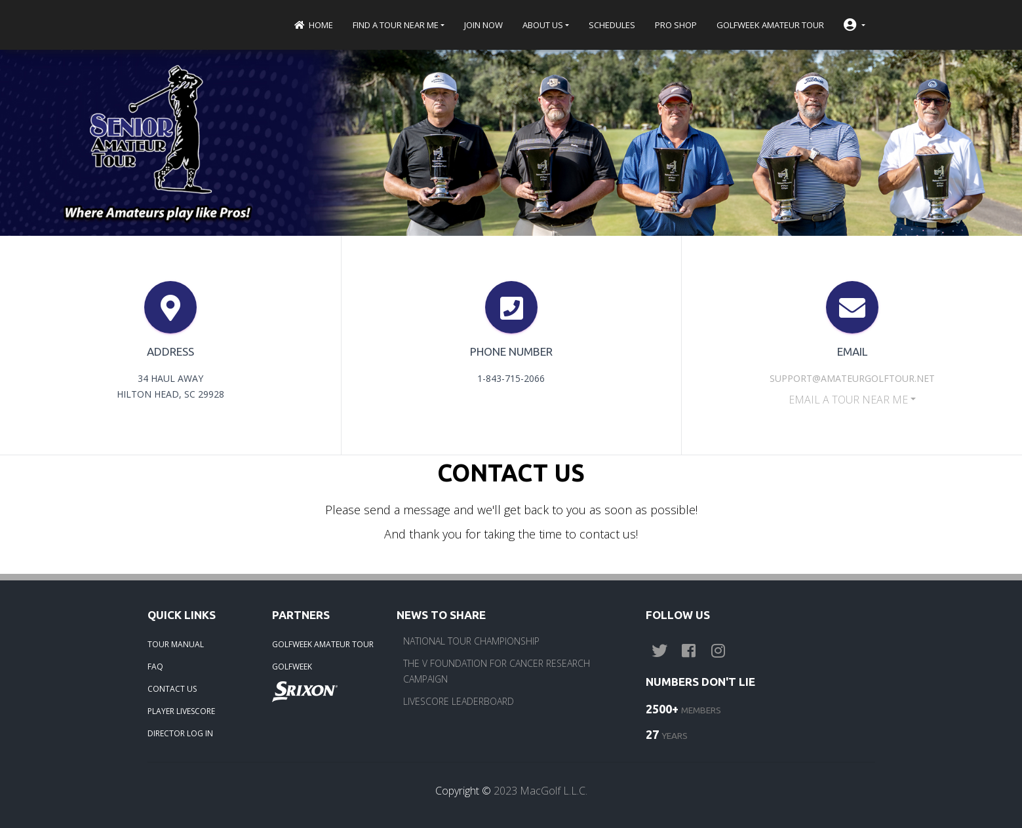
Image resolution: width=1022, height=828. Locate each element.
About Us (542, 25)
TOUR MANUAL (175, 644)
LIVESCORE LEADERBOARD (458, 701)
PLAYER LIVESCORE (181, 711)
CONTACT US (172, 688)
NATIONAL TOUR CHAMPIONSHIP (471, 641)
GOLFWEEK (292, 666)
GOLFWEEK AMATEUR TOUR (323, 644)
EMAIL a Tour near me (848, 399)
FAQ (155, 666)
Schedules (612, 25)
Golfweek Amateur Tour (770, 25)
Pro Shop (676, 25)
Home (313, 25)
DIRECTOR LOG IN (180, 733)
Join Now (483, 25)
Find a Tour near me (396, 25)
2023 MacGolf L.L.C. (540, 790)
